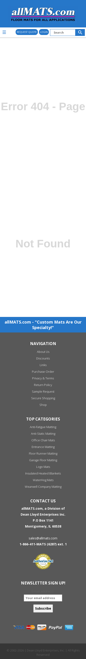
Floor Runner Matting (43, 453)
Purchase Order (43, 372)
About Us (43, 352)
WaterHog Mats (43, 480)
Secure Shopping (43, 398)
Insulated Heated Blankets (43, 473)
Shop (43, 405)
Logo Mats (43, 467)
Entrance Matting (43, 447)
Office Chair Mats (43, 440)
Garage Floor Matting (43, 460)
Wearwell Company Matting (43, 487)
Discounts (43, 358)
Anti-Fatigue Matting (43, 427)
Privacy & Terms (43, 378)
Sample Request (43, 391)
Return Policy (43, 385)
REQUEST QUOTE (27, 32)
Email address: (43, 595)
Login (44, 32)
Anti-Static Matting (43, 433)
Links (43, 365)
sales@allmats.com (43, 538)
